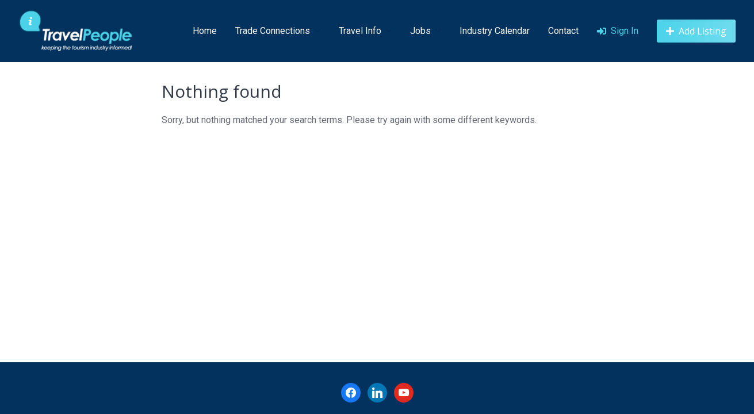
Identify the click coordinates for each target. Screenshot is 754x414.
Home (205, 30)
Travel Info (360, 30)
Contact (563, 30)
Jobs (420, 30)
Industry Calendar (495, 30)
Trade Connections (272, 30)
